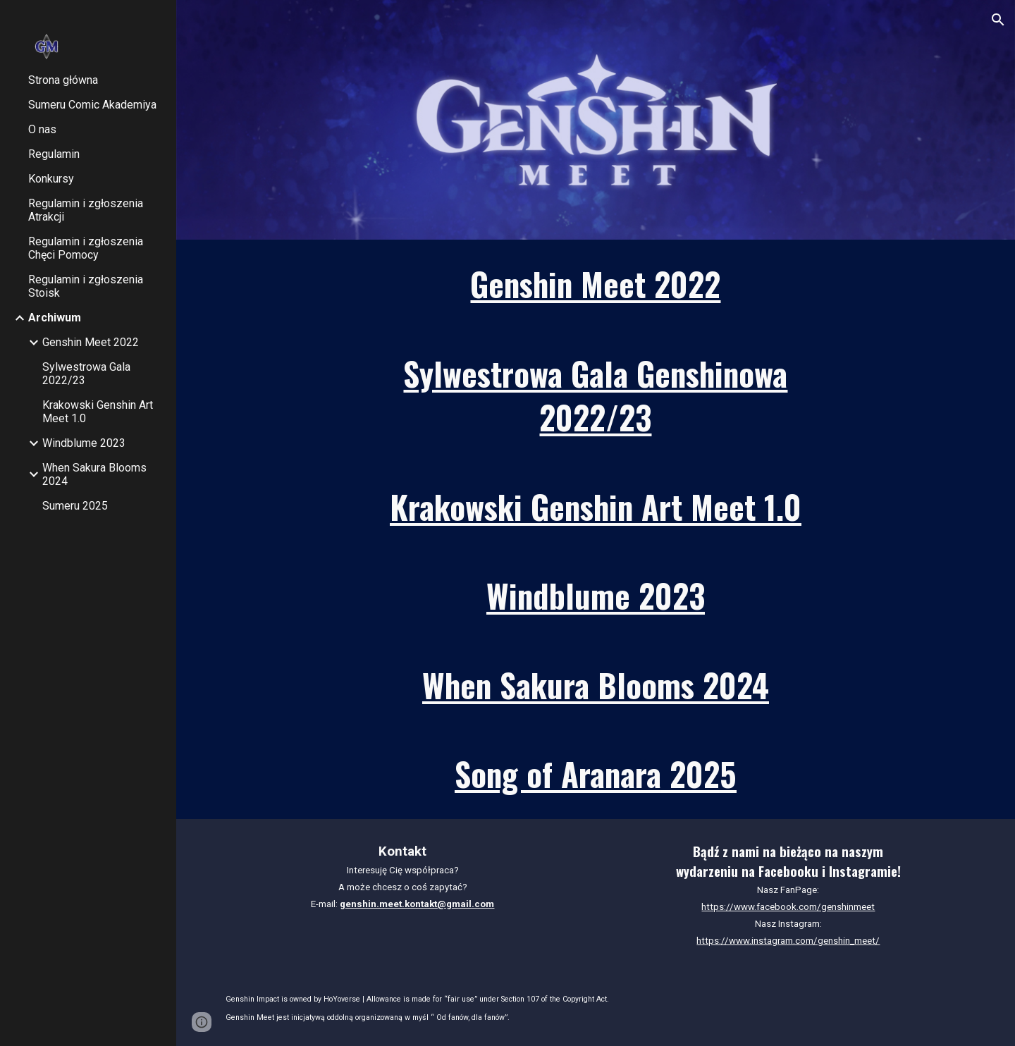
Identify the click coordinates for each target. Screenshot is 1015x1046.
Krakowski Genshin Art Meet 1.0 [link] (97, 411)
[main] (595, 284)
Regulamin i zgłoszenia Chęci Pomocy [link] (85, 248)
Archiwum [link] (54, 317)
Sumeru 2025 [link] (75, 505)
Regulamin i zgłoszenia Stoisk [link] (85, 286)
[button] (998, 20)
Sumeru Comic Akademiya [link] (92, 104)
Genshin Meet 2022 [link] (90, 342)
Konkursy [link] (51, 178)
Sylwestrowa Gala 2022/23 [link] (86, 373)
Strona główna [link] (63, 80)
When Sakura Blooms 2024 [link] (94, 474)
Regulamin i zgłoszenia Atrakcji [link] (85, 210)
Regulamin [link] (54, 154)
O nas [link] (42, 129)
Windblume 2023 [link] (83, 443)
